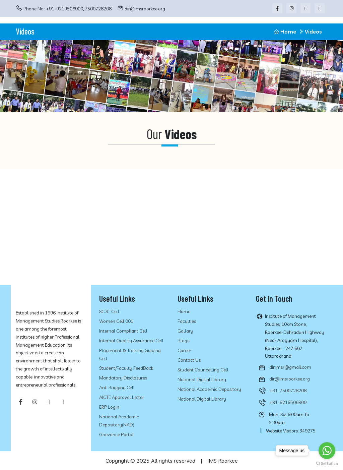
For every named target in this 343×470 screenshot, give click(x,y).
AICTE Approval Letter (121, 397)
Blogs (183, 341)
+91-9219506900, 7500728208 (79, 9)
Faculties (187, 321)
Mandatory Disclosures (123, 378)
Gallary (185, 331)
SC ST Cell (109, 311)
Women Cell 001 (116, 321)
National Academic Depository (209, 389)
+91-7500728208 (287, 391)
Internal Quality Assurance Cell (131, 341)
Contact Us (189, 360)
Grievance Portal (116, 434)
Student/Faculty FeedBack (126, 368)
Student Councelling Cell (203, 370)
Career (184, 350)
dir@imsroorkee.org (145, 9)
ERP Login (109, 407)
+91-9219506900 (287, 402)
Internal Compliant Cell (123, 331)
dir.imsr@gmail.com (290, 367)
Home (285, 31)
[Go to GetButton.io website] (327, 463)
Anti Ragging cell (117, 388)
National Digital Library (202, 379)
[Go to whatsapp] (327, 450)
